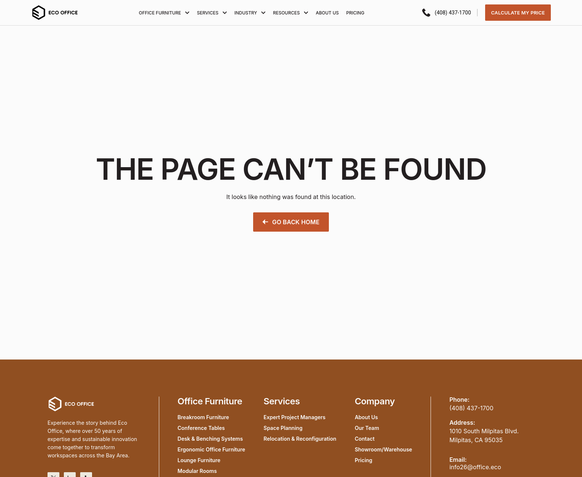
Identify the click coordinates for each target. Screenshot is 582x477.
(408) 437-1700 (471, 408)
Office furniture (164, 13)
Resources (290, 13)
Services (212, 13)
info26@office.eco (475, 467)
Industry (249, 13)
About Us (327, 13)
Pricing (355, 13)
